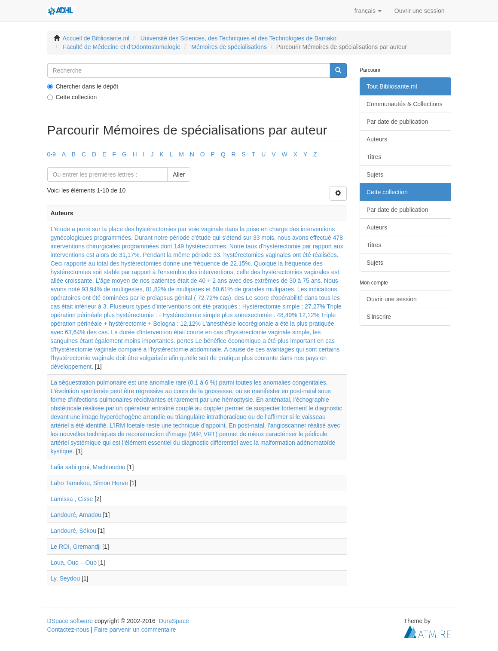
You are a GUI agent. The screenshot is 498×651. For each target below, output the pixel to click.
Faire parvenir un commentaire (135, 629)
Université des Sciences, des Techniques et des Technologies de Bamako (238, 38)
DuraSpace (174, 620)
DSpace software (70, 620)
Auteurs (377, 139)
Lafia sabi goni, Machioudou (88, 467)
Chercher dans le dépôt (83, 86)
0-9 (51, 154)
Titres (374, 156)
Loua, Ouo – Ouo (74, 562)
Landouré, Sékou (74, 530)
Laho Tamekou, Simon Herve (89, 483)
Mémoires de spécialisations (229, 46)
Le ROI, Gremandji (76, 546)
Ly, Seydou (65, 578)
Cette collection (72, 97)
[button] (368, 10)
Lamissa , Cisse (72, 498)
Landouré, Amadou (76, 514)
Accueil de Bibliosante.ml (96, 38)
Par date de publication (397, 121)
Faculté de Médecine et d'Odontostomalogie (121, 46)
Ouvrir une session (392, 299)
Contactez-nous (68, 629)
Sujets (375, 174)
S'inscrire (379, 316)
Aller (179, 174)
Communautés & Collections (405, 104)
